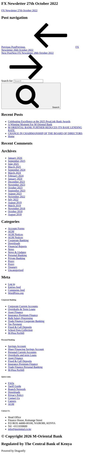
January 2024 (15, 178)
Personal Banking (17, 255)
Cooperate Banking (18, 240)
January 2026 (15, 158)
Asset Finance (15, 312)
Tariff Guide (14, 386)
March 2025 (14, 166)
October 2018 (15, 211)
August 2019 (15, 202)
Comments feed (16, 290)
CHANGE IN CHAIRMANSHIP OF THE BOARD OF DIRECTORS (45, 133)
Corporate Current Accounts (23, 306)
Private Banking (16, 258)
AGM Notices (15, 234)
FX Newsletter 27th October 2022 (19, 10)
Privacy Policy (16, 395)
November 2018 (16, 208)
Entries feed (14, 287)
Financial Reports (17, 246)
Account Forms (16, 228)
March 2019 (14, 205)
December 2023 (16, 181)
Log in (11, 284)
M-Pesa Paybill (16, 333)
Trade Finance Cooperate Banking (26, 321)
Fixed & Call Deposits (20, 327)
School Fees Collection (20, 330)
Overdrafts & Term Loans (21, 309)
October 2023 (15, 187)
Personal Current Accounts (22, 352)
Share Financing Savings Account (26, 349)
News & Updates (17, 252)
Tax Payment (15, 324)
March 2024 (14, 172)
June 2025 (13, 164)
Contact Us (14, 398)
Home (11, 136)
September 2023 (16, 190)
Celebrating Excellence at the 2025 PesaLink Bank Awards (39, 121)
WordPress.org (16, 293)
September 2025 (16, 161)
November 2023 (16, 184)
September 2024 (16, 169)
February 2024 (16, 175)
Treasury (12, 267)
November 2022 (16, 196)
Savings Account (17, 346)
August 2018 (15, 214)
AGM (11, 231)
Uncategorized (15, 270)
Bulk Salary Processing (20, 318)
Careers (12, 401)
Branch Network (17, 389)
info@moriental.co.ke (19, 429)
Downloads (14, 243)
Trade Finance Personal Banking (25, 367)
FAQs (11, 383)
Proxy (11, 261)
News (11, 249)
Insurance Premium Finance (23, 315)
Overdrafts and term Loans (22, 355)
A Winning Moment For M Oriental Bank (30, 124)
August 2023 (15, 193)
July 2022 (13, 199)
